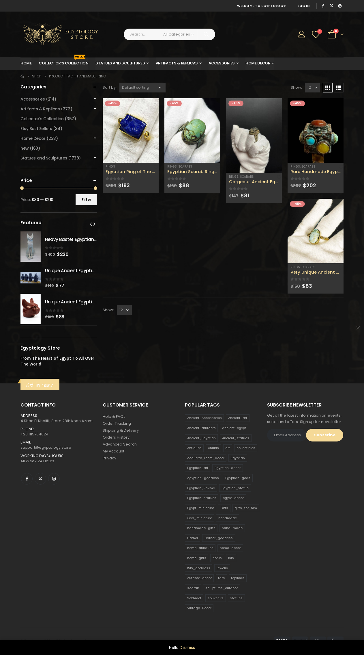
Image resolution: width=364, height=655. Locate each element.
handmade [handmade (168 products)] (227, 518)
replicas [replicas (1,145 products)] (237, 578)
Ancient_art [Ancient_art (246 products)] (237, 417)
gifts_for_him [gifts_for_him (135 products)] (245, 508)
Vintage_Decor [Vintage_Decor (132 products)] (199, 608)
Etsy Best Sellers (36, 128)
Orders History (116, 437)
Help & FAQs (114, 416)
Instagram (54, 479)
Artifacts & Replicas (177, 63)
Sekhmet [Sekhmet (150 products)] (194, 598)
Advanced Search (120, 444)
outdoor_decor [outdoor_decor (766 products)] (199, 578)
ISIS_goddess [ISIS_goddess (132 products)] (198, 568)
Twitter (40, 479)
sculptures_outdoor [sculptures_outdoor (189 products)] (221, 588)
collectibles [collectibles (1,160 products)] (246, 448)
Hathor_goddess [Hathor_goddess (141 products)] (218, 538)
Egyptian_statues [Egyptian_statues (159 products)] (201, 498)
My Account (113, 451)
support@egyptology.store (45, 447)
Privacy (109, 458)
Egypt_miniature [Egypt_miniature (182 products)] (200, 508)
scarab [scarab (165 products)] (193, 588)
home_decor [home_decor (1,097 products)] (230, 547)
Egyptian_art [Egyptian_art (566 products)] (197, 467)
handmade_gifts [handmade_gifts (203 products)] (201, 528)
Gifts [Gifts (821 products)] (224, 508)
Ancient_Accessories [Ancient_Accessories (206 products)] (204, 417)
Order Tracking (117, 423)
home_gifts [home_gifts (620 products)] (196, 558)
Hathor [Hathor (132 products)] (192, 538)
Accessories (222, 63)
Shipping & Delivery (121, 430)
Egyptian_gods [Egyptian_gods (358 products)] (237, 478)
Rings (110, 166)
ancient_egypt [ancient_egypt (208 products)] (234, 428)
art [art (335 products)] (227, 448)
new (24, 148)
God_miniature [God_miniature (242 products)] (199, 518)
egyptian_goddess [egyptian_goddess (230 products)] (203, 478)
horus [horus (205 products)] (217, 558)
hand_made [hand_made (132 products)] (232, 528)
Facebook (27, 479)
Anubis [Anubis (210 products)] (213, 448)
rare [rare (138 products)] (221, 578)
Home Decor (257, 63)
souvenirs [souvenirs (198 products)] (216, 598)
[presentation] (90, 224)
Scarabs (185, 166)
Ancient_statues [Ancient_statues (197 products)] (235, 438)
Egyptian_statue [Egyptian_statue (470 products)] (235, 488)
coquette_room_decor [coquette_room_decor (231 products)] (205, 458)
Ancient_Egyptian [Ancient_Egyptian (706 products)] (201, 438)
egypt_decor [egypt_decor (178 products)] (233, 498)
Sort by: (110, 87)
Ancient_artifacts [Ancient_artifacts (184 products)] (201, 428)
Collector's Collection (42, 119)
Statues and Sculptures (120, 63)
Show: (296, 87)
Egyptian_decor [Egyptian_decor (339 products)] (228, 467)
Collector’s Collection (63, 61)
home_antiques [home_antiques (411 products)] (200, 547)
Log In (303, 5)
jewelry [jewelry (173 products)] (222, 568)
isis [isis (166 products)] (231, 558)
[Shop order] (142, 87)
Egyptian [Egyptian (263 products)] (238, 458)
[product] (131, 130)
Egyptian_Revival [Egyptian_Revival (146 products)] (201, 488)
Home (25, 63)
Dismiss (187, 647)
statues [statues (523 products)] (236, 598)
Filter (86, 199)
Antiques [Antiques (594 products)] (194, 448)
